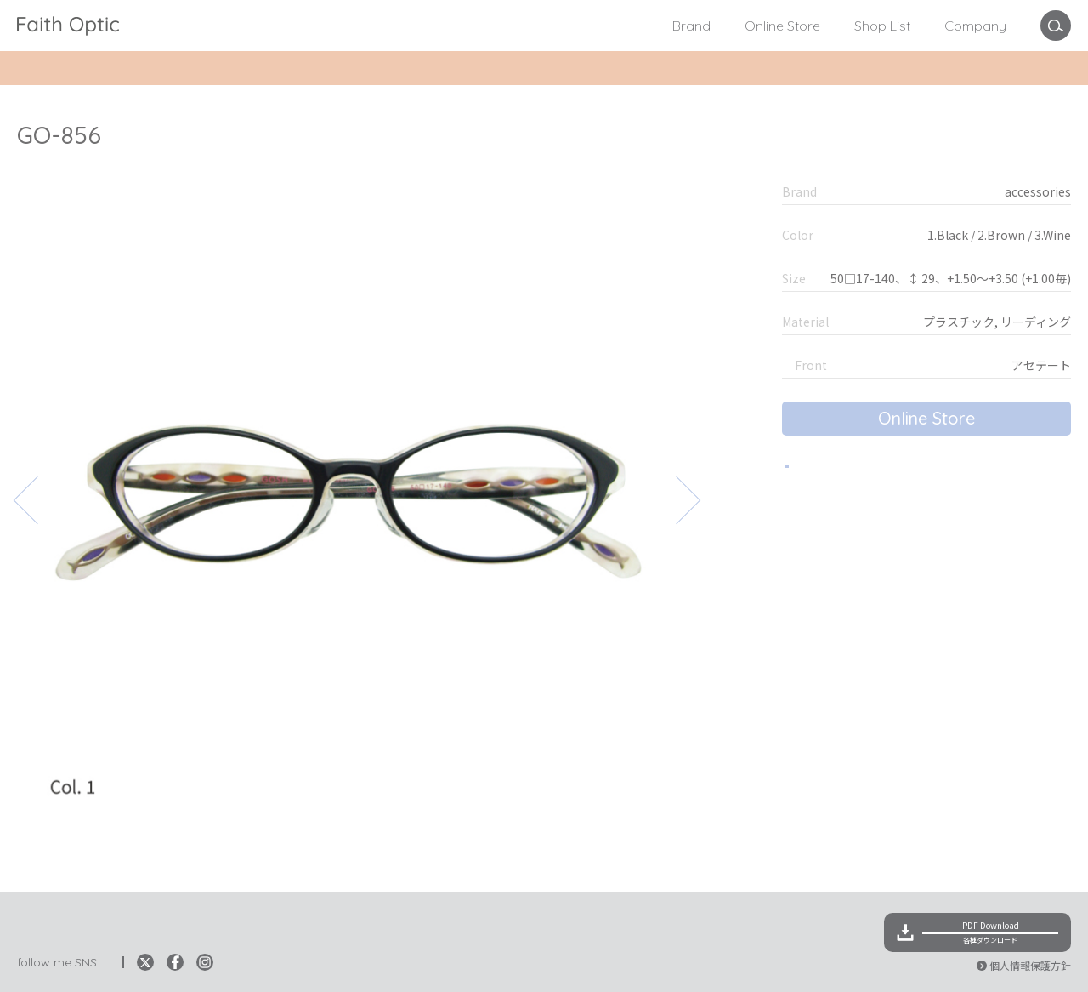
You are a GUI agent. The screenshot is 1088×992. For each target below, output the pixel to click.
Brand (691, 25)
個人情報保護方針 (1030, 965)
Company (975, 25)
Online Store (782, 25)
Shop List (882, 25)
